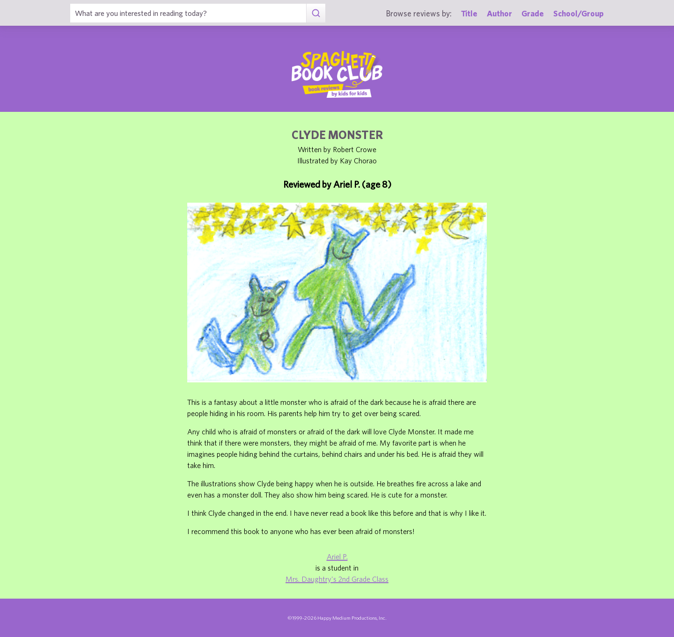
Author (499, 13)
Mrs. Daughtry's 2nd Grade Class (337, 579)
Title (469, 13)
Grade (532, 13)
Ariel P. (337, 556)
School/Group (578, 13)
